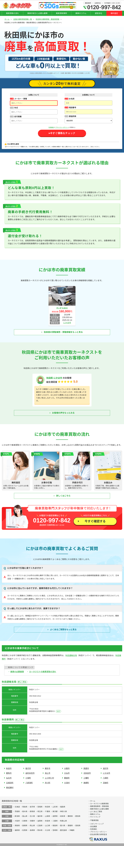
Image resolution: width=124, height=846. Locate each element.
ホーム (7, 19)
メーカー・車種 (20, 99)
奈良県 (47, 821)
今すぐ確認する (95, 521)
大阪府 (17, 821)
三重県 (55, 821)
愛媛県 (70, 826)
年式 (16, 108)
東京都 (55, 811)
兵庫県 (24, 821)
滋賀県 (39, 821)
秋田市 (9, 768)
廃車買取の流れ (12, 13)
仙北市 (9, 778)
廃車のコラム (80, 13)
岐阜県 (62, 816)
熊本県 (39, 830)
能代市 (28, 768)
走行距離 (17, 117)
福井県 (39, 816)
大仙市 (67, 773)
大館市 (67, 768)
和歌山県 (63, 821)
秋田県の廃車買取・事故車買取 (47, 19)
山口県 (47, 826)
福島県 (62, 807)
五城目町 (9, 783)
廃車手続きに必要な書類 (37, 13)
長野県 (55, 816)
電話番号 (72, 107)
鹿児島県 (63, 830)
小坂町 (28, 778)
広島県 (39, 826)
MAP (58, 711)
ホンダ (59, 308)
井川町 (47, 783)
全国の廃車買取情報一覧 (22, 19)
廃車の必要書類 (17, 672)
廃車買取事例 (61, 13)
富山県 (24, 816)
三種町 (86, 778)
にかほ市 (67, 323)
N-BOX (65, 308)
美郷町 (86, 783)
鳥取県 (17, 826)
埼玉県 (39, 811)
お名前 (71, 99)
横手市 (47, 768)
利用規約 (51, 127)
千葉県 (47, 811)
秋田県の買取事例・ (63, 332)
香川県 (62, 826)
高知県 (77, 826)
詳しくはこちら (63, 496)
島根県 (24, 826)
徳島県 (55, 826)
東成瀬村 (9, 788)
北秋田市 (87, 773)
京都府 (32, 821)
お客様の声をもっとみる (63, 413)
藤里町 (67, 778)
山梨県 (47, 816)
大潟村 (67, 783)
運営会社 (98, 13)
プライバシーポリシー (62, 127)
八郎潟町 (29, 783)
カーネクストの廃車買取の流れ (42, 672)
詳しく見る (22, 682)
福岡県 (17, 830)
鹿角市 (9, 773)
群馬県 (32, 811)
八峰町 (105, 778)
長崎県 (32, 830)
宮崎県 (55, 830)
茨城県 (17, 811)
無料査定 (114, 13)
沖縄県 (71, 830)
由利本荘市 (30, 773)
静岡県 (70, 816)
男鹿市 (86, 768)
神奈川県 (63, 811)
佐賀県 (24, 830)
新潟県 (17, 816)
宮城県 (39, 807)
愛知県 (77, 816)
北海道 (17, 807)
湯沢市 (105, 768)
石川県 (32, 816)
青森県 (24, 807)
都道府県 (72, 116)
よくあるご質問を (63, 629)
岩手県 (32, 807)
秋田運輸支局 (71, 655)
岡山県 (32, 826)
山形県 (55, 807)
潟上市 (47, 773)
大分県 (47, 830)
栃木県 (24, 811)
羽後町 (105, 783)
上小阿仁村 (49, 778)
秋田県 (49, 378)
